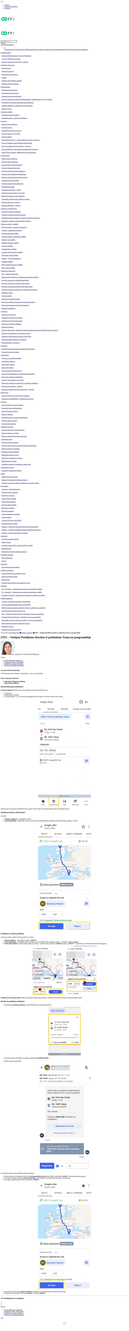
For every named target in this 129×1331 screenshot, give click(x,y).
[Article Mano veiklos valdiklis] (64, 268)
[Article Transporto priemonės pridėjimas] (64, 212)
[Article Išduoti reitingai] (64, 542)
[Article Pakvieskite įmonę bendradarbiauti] (64, 408)
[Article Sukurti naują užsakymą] (64, 315)
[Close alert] (2, 2)
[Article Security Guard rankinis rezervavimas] (64, 380)
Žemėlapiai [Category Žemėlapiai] (4, 346)
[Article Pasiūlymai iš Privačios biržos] (64, 180)
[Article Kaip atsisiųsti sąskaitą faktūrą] (64, 567)
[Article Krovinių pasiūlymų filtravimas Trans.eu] (64, 611)
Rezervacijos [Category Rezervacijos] (4, 392)
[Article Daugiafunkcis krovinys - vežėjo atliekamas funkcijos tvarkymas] (64, 140)
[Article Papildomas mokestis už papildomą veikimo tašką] (64, 464)
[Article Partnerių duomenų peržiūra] (64, 411)
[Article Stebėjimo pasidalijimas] (64, 308)
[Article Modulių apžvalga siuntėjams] (64, 84)
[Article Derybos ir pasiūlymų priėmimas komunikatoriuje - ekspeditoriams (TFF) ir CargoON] (64, 99)
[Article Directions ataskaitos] (64, 511)
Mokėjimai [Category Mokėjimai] (4, 564)
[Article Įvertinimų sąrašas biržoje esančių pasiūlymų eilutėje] (64, 545)
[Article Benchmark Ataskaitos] (64, 508)
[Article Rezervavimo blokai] (64, 368)
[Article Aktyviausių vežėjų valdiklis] (64, 255)
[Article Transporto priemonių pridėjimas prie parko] (64, 480)
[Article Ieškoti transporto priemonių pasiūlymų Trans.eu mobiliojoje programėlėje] (64, 608)
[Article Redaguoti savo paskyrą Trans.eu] (64, 630)
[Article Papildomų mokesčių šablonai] (64, 452)
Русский (67, 49)
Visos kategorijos (14, 633)
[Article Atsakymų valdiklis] (64, 246)
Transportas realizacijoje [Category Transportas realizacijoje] (8, 271)
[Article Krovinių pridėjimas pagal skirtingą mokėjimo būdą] (64, 143)
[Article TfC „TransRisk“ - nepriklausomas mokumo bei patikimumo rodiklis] (64, 589)
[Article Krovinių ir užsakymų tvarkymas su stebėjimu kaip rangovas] (64, 290)
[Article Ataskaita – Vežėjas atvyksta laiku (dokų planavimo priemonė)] (64, 527)
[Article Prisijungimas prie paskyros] (64, 74)
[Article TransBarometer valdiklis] (64, 249)
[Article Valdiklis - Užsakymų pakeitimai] (64, 258)
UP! (2, 1318)
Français (37, 49)
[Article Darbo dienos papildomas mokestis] (64, 458)
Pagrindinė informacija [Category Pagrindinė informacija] (7, 65)
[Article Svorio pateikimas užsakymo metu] (64, 371)
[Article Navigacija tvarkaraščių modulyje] (64, 358)
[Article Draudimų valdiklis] (64, 262)
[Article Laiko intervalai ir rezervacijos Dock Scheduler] (64, 396)
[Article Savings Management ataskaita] (64, 514)
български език (9, 49)
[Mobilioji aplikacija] (26, 633)
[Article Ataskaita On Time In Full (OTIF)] (64, 520)
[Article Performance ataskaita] (64, 495)
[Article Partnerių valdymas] (64, 414)
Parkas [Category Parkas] (3, 474)
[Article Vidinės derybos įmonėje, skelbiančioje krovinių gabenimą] (64, 152)
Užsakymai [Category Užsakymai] (4, 311)
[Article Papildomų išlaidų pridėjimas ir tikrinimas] (64, 340)
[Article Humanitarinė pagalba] (64, 187)
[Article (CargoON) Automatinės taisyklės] (64, 470)
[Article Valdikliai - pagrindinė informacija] (64, 230)
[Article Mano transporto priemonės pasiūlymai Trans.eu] (64, 623)
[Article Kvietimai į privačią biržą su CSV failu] (64, 193)
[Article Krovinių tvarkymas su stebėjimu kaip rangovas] (64, 283)
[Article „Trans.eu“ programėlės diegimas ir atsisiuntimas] (64, 601)
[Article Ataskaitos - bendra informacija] (64, 489)
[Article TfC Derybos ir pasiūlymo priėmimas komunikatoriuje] (64, 102)
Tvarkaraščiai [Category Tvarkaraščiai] (5, 355)
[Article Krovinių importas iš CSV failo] (64, 134)
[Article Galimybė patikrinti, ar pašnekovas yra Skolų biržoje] (64, 106)
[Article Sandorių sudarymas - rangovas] (64, 202)
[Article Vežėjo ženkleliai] (64, 296)
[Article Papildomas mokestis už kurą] (64, 455)
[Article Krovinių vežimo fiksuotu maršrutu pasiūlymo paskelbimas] (64, 446)
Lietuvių (52, 49)
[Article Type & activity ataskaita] (64, 499)
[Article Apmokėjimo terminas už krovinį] (64, 131)
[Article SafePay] (64, 561)
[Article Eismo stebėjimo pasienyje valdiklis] (64, 265)
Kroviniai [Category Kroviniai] (3, 121)
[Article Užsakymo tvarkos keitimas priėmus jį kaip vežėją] (64, 336)
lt (4, 48)
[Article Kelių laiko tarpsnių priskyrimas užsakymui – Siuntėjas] (64, 389)
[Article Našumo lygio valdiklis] (64, 240)
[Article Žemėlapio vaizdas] (64, 293)
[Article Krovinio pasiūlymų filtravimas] (64, 168)
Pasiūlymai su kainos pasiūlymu (13, 664)
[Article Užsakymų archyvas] (64, 327)
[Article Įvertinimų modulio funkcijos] (64, 539)
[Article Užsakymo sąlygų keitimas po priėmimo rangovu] (64, 333)
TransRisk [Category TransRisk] (4, 586)
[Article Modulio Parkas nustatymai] (64, 477)
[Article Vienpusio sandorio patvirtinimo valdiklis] (64, 237)
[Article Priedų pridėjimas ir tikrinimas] (64, 343)
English (27, 49)
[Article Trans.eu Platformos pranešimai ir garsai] (64, 573)
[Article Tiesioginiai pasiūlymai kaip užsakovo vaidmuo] (64, 199)
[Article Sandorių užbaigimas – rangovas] (64, 205)
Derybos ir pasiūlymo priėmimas (14, 665)
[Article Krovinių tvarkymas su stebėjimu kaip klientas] (64, 280)
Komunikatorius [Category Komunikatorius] (5, 87)
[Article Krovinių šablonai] (64, 137)
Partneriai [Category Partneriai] (3, 402)
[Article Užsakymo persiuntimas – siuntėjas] (64, 386)
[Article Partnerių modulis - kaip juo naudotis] (64, 405)
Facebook (7, 8)
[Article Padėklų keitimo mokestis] (64, 461)
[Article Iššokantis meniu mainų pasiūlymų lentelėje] (64, 177)
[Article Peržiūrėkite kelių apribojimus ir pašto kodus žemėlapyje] (64, 349)
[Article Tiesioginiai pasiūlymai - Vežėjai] (64, 190)
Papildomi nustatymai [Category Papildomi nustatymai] (7, 570)
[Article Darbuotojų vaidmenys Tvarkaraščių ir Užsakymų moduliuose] (64, 383)
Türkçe (79, 49)
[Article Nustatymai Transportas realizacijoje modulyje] (64, 305)
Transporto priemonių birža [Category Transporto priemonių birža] (9, 208)
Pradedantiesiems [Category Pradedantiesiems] (6, 52)
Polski (57, 49)
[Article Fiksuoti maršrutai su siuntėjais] (64, 449)
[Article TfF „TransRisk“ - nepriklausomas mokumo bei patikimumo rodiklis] (64, 592)
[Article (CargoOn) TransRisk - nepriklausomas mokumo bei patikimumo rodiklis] (64, 595)
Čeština (17, 49)
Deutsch (22, 49)
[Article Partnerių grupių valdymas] (64, 421)
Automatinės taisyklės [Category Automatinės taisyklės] (7, 467)
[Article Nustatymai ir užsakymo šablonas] (64, 324)
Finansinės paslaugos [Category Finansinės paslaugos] (7, 555)
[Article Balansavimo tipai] (64, 439)
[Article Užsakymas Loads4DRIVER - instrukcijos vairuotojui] (64, 399)
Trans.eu (6, 5)
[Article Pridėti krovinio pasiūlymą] (64, 159)
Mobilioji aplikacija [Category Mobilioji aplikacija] (6, 598)
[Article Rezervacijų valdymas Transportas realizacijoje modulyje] (64, 302)
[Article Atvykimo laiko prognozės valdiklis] (64, 252)
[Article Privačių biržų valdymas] (64, 424)
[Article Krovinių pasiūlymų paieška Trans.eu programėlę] (64, 605)
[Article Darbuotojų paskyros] (64, 71)
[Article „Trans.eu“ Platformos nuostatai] (64, 59)
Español (32, 49)
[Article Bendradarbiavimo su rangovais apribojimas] (64, 417)
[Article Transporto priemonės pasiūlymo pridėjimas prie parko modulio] (64, 483)
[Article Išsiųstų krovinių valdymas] (64, 124)
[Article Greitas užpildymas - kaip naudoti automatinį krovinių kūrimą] (64, 149)
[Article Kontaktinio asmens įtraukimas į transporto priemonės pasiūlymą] (64, 218)
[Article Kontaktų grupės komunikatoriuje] (64, 96)
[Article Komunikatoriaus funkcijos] (64, 90)
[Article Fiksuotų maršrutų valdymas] (64, 442)
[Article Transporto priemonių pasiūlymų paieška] (64, 215)
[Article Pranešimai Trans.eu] (64, 626)
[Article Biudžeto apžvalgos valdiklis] (64, 243)
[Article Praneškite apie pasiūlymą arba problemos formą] (64, 583)
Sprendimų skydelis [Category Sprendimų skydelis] (6, 112)
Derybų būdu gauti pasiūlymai (13, 660)
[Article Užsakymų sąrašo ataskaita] (64, 524)
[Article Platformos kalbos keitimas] (64, 577)
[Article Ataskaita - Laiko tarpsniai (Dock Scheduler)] (64, 533)
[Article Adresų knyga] (64, 580)
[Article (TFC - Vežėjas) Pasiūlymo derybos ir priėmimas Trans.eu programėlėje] (64, 614)
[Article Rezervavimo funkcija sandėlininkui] (64, 377)
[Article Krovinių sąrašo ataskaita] (64, 505)
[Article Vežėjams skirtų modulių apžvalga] (64, 81)
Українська (84, 49)
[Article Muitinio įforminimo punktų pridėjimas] (64, 196)
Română (61, 49)
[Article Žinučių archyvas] (64, 109)
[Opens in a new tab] (64, 1324)
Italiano (47, 49)
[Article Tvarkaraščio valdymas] (64, 361)
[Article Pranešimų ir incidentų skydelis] (64, 299)
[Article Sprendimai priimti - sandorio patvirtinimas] (64, 118)
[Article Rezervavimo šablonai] (64, 364)
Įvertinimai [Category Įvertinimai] (4, 536)
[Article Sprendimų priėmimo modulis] (64, 115)
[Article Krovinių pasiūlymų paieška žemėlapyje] (64, 171)
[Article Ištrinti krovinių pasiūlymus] (64, 162)
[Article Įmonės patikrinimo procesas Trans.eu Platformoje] (64, 56)
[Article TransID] (64, 78)
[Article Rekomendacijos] (64, 548)
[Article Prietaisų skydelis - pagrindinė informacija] (64, 227)
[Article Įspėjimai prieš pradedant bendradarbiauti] (64, 174)
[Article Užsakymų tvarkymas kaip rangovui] (64, 318)
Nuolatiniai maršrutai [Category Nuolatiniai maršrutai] (7, 427)
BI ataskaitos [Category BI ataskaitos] (4, 486)
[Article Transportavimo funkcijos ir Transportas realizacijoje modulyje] (64, 277)
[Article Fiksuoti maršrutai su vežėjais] (64, 433)
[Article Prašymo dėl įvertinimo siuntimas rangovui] (64, 552)
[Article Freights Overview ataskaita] (64, 492)
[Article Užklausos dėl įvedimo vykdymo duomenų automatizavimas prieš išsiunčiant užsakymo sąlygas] (64, 330)
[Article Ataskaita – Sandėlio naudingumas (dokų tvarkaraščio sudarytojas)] (64, 530)
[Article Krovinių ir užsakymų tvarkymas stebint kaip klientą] (64, 286)
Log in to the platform (10, 6)
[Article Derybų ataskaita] (64, 517)
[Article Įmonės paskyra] (64, 68)
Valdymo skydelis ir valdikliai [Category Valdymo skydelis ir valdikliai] (9, 224)
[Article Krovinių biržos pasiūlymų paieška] (64, 165)
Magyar (42, 49)
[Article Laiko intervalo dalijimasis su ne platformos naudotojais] (64, 374)
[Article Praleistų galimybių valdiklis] (64, 233)
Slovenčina (73, 49)
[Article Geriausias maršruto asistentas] (64, 352)
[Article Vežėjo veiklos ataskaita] (64, 502)
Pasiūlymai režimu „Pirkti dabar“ (14, 662)
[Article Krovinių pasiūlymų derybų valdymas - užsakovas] (64, 146)
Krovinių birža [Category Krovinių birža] (5, 155)
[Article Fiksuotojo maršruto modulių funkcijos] (64, 430)
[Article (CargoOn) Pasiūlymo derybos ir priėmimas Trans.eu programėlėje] (64, 617)
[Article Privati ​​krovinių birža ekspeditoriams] (64, 184)
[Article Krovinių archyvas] (64, 127)
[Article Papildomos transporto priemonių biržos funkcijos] (64, 221)
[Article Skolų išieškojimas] (64, 558)
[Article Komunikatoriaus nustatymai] (64, 93)
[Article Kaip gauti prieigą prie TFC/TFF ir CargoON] (64, 62)
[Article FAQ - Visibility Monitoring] (64, 274)
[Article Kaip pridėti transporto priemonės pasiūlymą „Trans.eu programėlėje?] (64, 620)
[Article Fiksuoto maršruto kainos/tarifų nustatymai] (64, 436)
